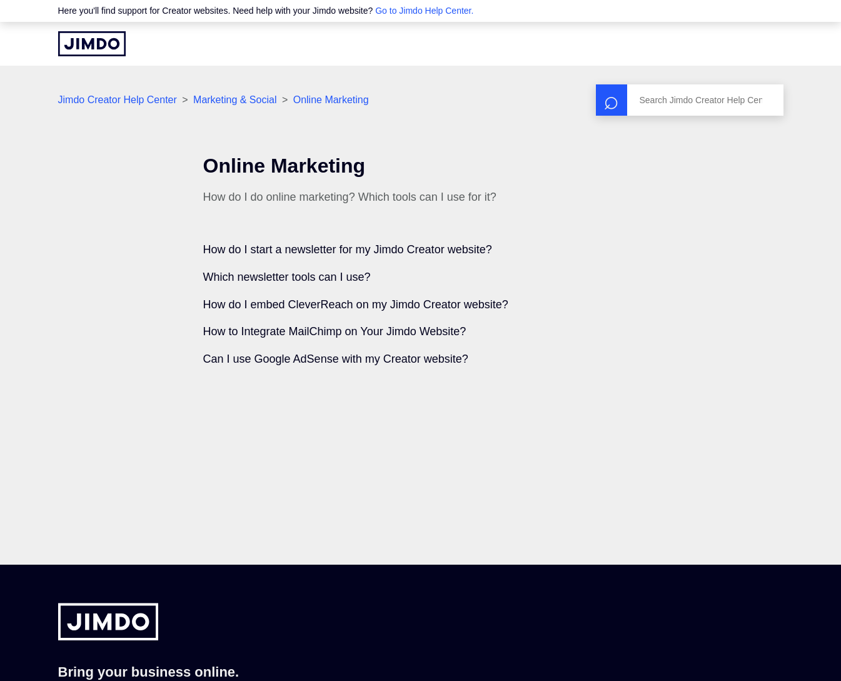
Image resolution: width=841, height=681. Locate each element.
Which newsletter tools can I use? (287, 277)
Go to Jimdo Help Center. (424, 11)
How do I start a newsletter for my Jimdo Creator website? (347, 249)
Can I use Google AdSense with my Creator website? (335, 359)
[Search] (689, 100)
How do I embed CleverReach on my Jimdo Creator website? (355, 304)
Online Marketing (331, 99)
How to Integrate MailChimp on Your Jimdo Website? (334, 331)
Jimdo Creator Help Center (117, 99)
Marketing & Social (234, 99)
